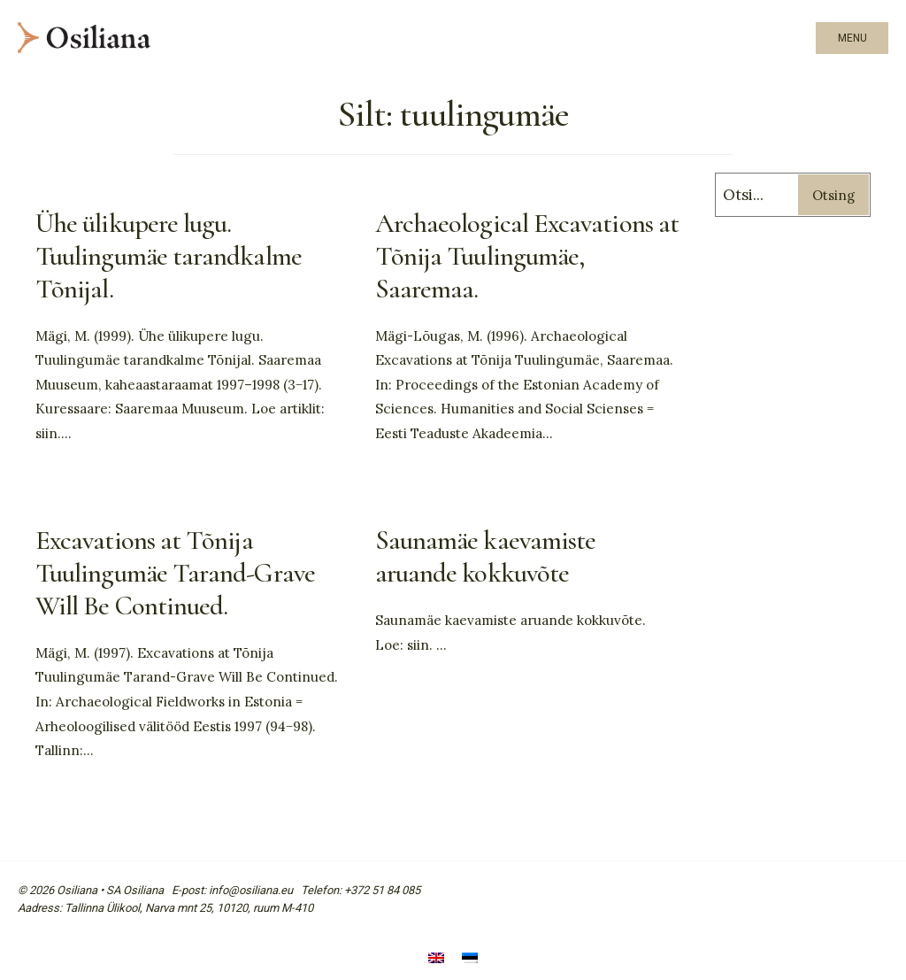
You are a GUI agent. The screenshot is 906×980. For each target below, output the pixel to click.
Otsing (833, 195)
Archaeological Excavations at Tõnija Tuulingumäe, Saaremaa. (527, 256)
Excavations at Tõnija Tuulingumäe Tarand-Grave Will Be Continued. (175, 573)
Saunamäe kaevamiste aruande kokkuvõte (485, 557)
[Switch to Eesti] (470, 960)
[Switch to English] (436, 960)
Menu (852, 38)
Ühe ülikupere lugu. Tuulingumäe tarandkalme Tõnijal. (168, 256)
